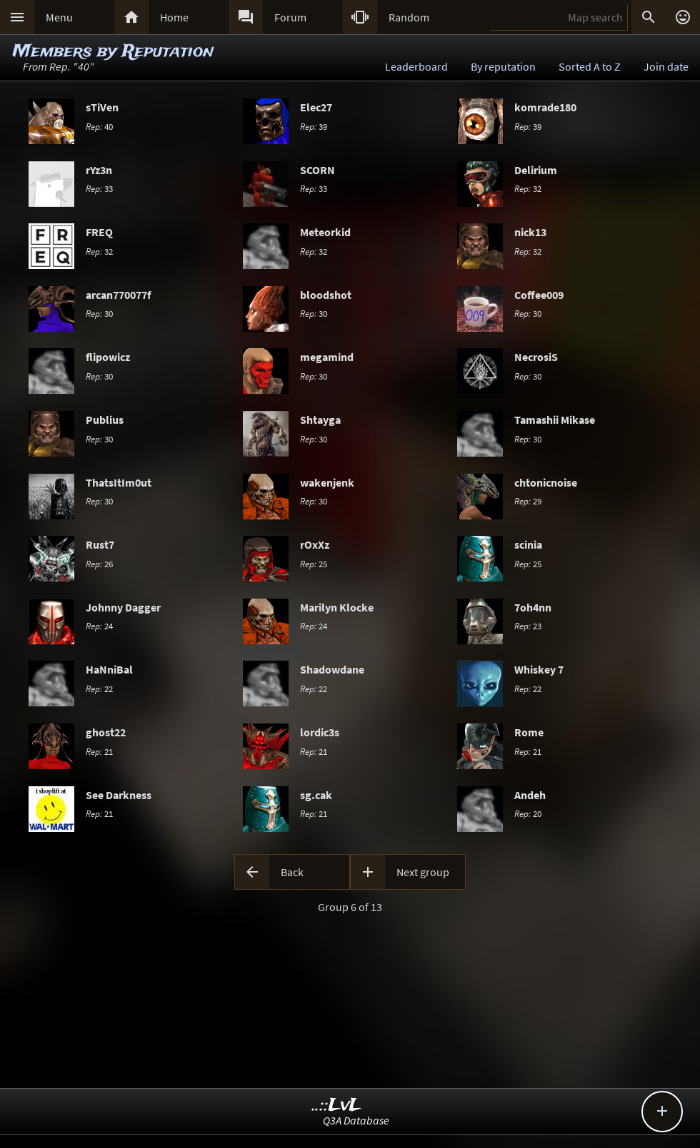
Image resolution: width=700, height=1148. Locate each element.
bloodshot (325, 295)
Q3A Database (356, 1120)
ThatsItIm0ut (118, 482)
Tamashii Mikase (554, 419)
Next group (422, 872)
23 (527, 625)
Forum (290, 17)
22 (99, 688)
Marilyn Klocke (337, 607)
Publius (105, 419)
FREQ (99, 232)
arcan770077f (118, 295)
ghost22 (106, 732)
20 (527, 813)
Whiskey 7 (539, 669)
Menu (59, 17)
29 (527, 501)
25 (313, 563)
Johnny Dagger (123, 607)
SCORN (317, 170)
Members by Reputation (113, 51)
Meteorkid (325, 232)
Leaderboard (416, 66)
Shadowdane (332, 669)
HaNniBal (109, 669)
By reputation (503, 66)
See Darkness (118, 795)
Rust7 (100, 544)
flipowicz (108, 357)
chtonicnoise (545, 482)
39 (313, 126)
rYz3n (99, 170)
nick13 (530, 232)
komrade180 (545, 107)
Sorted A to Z (590, 66)
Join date (666, 66)
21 (99, 751)
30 (99, 313)
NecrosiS (536, 357)
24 (99, 625)
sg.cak (316, 795)
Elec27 (316, 107)
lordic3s (319, 732)
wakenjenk (327, 482)
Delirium (535, 170)
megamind (327, 357)
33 (99, 188)
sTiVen (102, 107)
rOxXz (314, 544)
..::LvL (337, 1105)
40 (99, 126)
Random (409, 17)
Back (292, 872)
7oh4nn (532, 607)
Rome (529, 732)
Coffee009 (539, 295)
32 (527, 188)
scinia (528, 544)
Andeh (530, 795)
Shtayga (320, 419)
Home (174, 17)
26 (99, 563)
